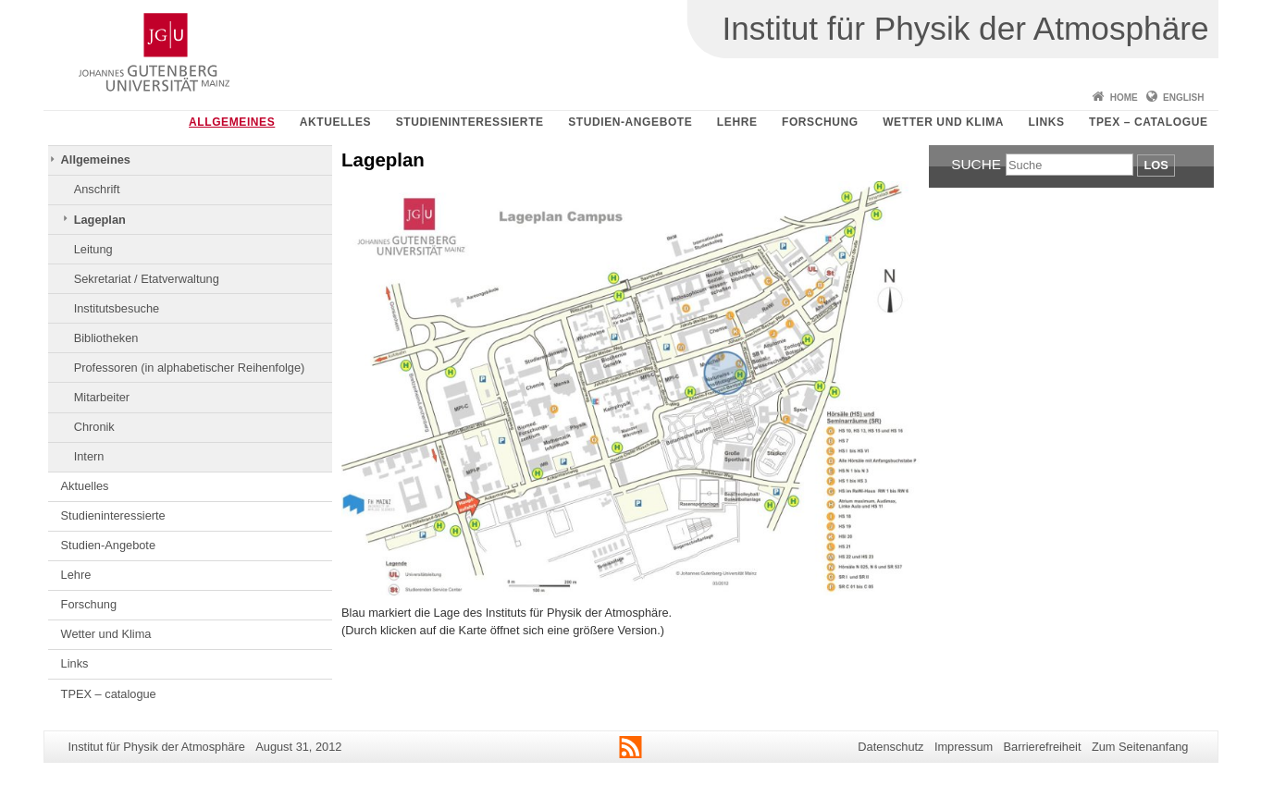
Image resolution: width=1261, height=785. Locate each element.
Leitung (93, 249)
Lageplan (100, 220)
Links (1047, 122)
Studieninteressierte (470, 122)
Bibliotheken (106, 338)
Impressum (963, 747)
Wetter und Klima (943, 122)
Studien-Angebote (630, 122)
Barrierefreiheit (1043, 747)
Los (1156, 165)
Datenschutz (890, 747)
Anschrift (97, 189)
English (1183, 97)
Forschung (820, 122)
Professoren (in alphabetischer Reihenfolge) (189, 367)
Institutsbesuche (116, 308)
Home (1124, 97)
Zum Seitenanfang (1140, 747)
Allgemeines (232, 122)
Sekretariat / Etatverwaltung (146, 279)
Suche (976, 164)
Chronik (94, 427)
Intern (89, 456)
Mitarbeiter (102, 397)
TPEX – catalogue (1148, 122)
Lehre (737, 122)
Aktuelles (335, 122)
